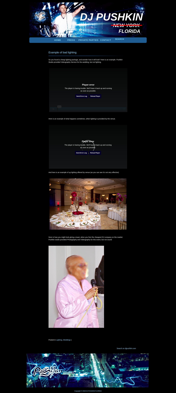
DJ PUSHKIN (90, 391)
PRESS (71, 40)
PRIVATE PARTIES (88, 40)
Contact (105, 40)
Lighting (59, 340)
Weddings (67, 340)
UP (138, 358)
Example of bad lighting (63, 52)
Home (57, 40)
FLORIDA (98, 391)
